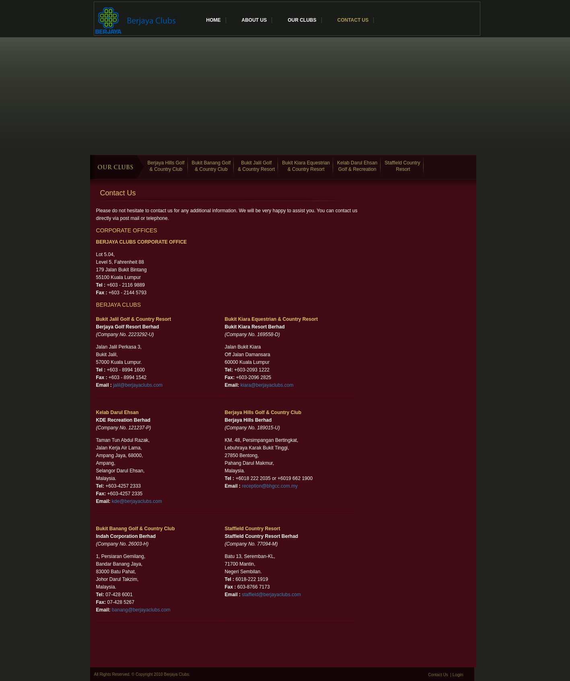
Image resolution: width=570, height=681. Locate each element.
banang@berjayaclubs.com (141, 610)
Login (458, 674)
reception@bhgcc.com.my (270, 486)
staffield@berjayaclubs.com (271, 594)
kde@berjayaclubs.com (137, 501)
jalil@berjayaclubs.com (138, 385)
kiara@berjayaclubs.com (267, 385)
